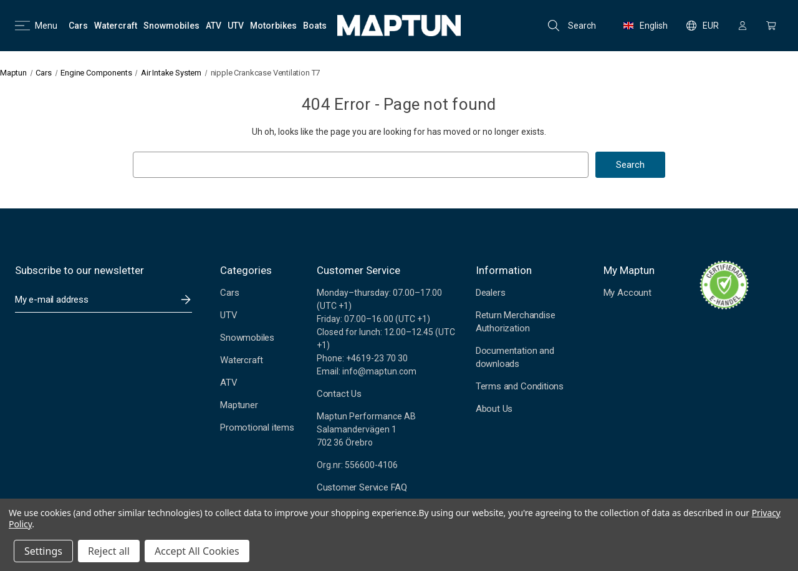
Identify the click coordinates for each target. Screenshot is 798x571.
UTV (228, 315)
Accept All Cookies (197, 551)
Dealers (491, 292)
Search (572, 25)
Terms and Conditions (520, 386)
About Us (494, 408)
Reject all (109, 551)
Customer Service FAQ (362, 487)
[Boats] (315, 26)
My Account (627, 292)
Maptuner (238, 405)
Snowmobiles (247, 337)
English (645, 25)
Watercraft (241, 360)
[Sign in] (742, 26)
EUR (702, 26)
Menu (36, 26)
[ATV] (213, 26)
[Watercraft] (115, 26)
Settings (43, 551)
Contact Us (339, 393)
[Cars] (78, 26)
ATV (228, 382)
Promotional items (257, 427)
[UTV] (236, 26)
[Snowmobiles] (171, 26)
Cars (229, 292)
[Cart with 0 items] (771, 25)
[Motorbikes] (273, 26)
